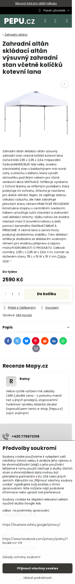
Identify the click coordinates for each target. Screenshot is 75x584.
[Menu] (67, 21)
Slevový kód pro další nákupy (36, 3)
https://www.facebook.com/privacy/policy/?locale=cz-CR (35, 541)
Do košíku (46, 293)
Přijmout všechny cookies (37, 568)
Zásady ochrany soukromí (21, 557)
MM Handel (24, 315)
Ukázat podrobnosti (38, 578)
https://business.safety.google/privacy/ (31, 525)
